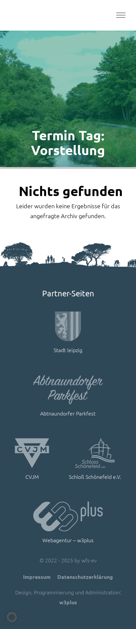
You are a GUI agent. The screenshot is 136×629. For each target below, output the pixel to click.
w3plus (68, 602)
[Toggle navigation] (120, 15)
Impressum (37, 576)
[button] (12, 617)
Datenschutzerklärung (85, 576)
